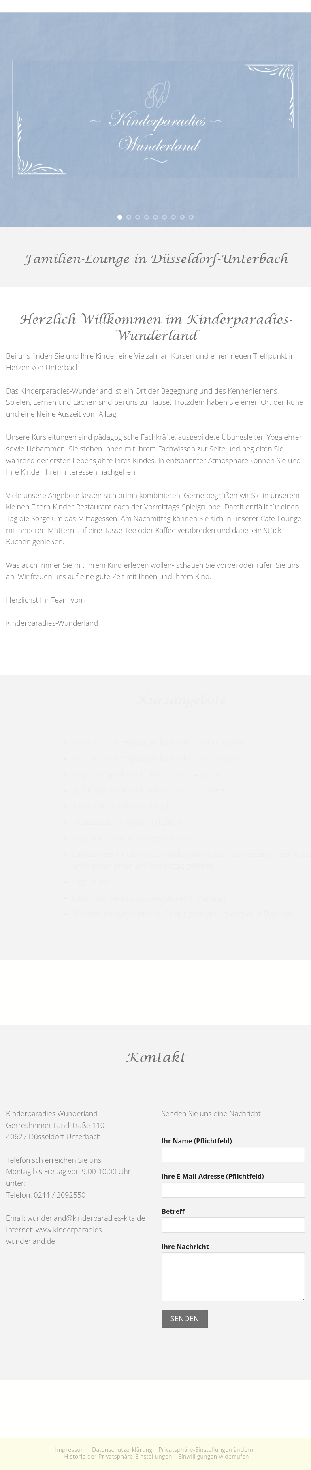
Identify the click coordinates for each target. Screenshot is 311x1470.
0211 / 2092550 (59, 1195)
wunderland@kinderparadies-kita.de (86, 1218)
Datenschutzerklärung (122, 1449)
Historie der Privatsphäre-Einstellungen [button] (118, 1456)
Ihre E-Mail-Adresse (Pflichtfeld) (233, 1188)
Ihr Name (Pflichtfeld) (233, 1152)
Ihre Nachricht (233, 1274)
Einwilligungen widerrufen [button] (213, 1456)
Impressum (70, 1449)
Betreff (233, 1223)
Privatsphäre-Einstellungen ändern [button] (206, 1449)
